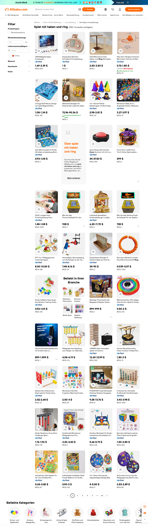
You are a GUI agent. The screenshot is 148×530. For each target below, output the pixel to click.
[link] (145, 506)
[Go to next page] (107, 495)
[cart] (113, 10)
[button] (79, 9)
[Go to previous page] (67, 495)
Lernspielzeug (70, 22)
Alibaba (37, 22)
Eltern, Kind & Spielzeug (52, 22)
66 (102, 495)
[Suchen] (88, 9)
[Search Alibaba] (55, 9)
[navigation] (18, 259)
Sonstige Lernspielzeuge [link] (88, 22)
